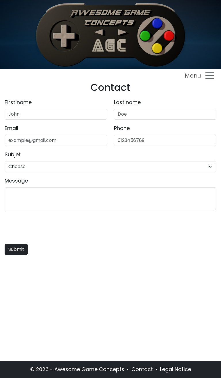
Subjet (13, 154)
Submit (16, 249)
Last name (127, 102)
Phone (122, 128)
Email (11, 128)
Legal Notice (175, 369)
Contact (142, 369)
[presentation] (48, 228)
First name (18, 102)
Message (16, 180)
